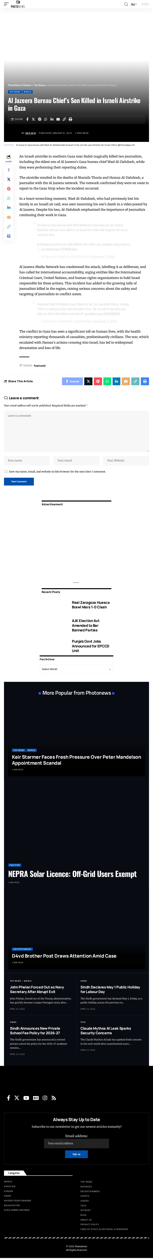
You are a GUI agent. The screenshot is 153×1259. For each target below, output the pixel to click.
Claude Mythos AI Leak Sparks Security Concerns (105, 1031)
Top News (14, 91)
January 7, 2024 (103, 256)
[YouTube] (26, 1098)
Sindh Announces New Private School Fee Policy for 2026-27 (35, 1031)
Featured (40, 365)
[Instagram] (45, 1098)
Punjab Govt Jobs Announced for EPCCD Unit (90, 647)
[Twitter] (16, 1098)
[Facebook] (8, 1098)
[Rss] (53, 1098)
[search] (126, 4)
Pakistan (15, 865)
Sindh (83, 981)
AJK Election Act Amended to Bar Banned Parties (86, 626)
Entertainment (22, 949)
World (27, 91)
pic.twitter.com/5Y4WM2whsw (60, 249)
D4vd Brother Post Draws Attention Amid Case (64, 956)
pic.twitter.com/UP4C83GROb (102, 313)
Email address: (76, 1142)
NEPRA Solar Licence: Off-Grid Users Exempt (72, 874)
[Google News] (36, 1098)
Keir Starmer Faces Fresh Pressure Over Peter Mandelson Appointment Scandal (76, 760)
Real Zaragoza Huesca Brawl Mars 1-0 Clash (91, 605)
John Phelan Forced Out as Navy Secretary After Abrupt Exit (37, 990)
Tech (83, 1022)
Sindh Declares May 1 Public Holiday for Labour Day (110, 990)
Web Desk (31, 133)
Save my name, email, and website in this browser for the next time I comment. (57, 472)
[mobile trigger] (7, 4)
